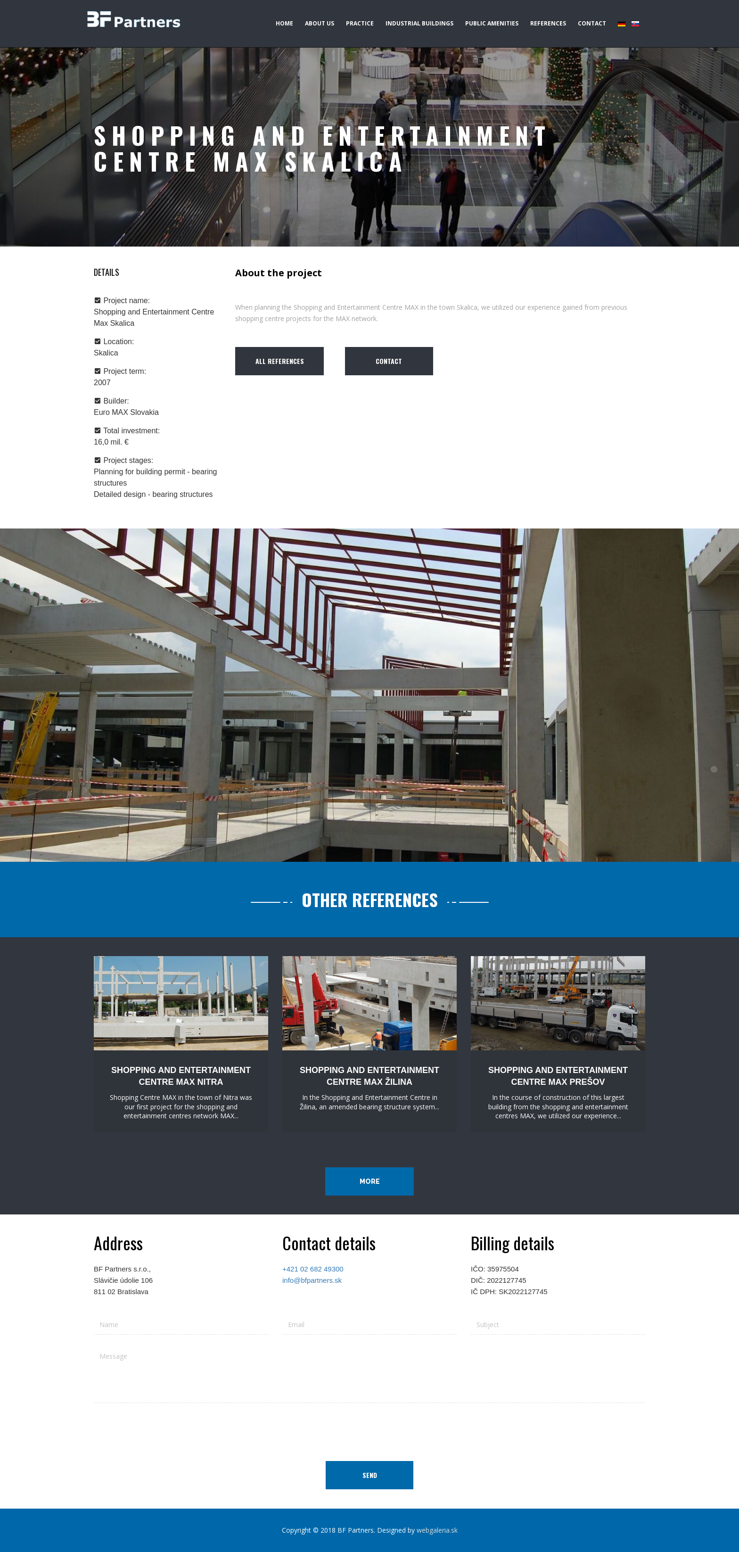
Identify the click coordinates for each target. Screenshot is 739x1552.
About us (319, 23)
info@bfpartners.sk (312, 1280)
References (548, 23)
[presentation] (369, 1428)
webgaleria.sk (437, 1530)
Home (284, 23)
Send (369, 1475)
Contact (592, 23)
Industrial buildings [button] (419, 23)
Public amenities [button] (491, 23)
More (370, 1181)
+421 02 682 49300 (313, 1269)
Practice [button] (360, 23)
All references (279, 361)
